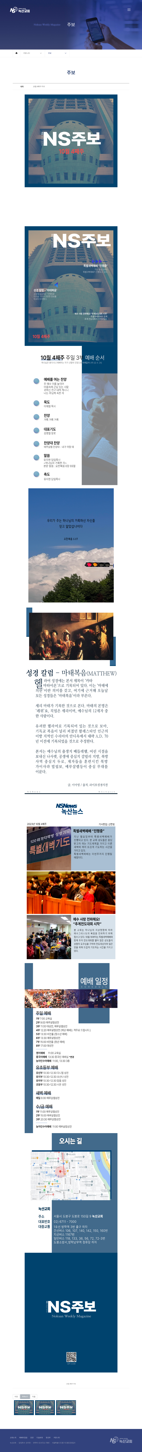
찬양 (31, 1438)
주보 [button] (49, 53)
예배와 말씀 (23, 1438)
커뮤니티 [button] (26, 53)
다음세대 (40, 1438)
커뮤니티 (57, 1438)
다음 (33, 1397)
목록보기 (25, 1397)
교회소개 (13, 1438)
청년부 (48, 1438)
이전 (16, 1397)
